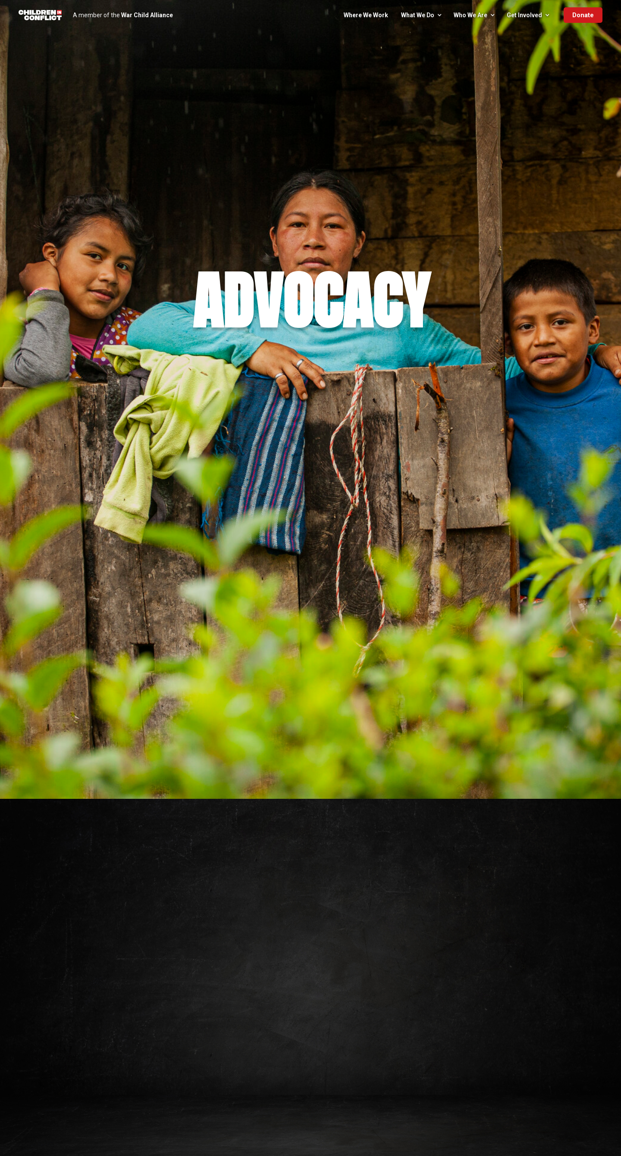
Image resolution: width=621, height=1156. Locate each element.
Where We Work (366, 15)
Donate (583, 15)
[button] (421, 15)
